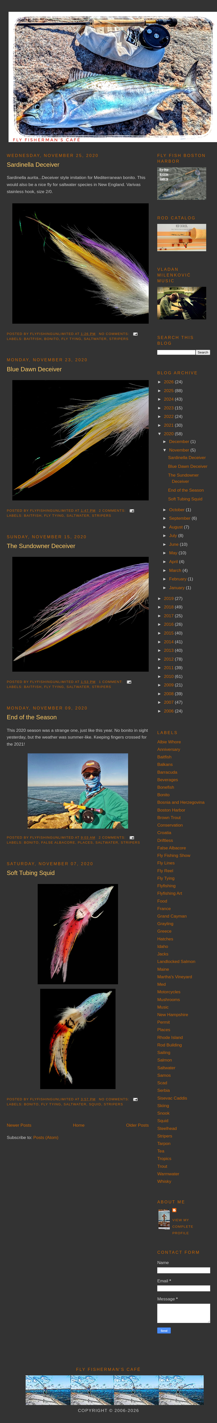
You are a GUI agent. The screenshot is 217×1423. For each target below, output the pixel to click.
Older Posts (137, 1125)
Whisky (164, 1181)
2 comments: (113, 510)
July (173, 535)
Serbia (163, 1090)
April (174, 561)
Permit (163, 1022)
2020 (169, 433)
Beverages (167, 779)
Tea (160, 1150)
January (177, 587)
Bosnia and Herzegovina (180, 802)
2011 (169, 667)
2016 (169, 624)
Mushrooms (168, 999)
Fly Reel (165, 870)
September (180, 518)
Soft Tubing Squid (31, 872)
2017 (169, 615)
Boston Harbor (171, 810)
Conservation (170, 825)
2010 (169, 676)
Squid (95, 1104)
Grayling (165, 923)
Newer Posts (19, 1125)
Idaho (162, 946)
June (174, 544)
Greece (164, 931)
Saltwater (95, 339)
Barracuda (167, 772)
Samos (164, 1075)
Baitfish (33, 339)
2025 (169, 390)
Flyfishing (166, 885)
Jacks (162, 953)
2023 (169, 407)
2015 (169, 633)
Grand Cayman (172, 916)
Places (85, 842)
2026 (169, 381)
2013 (169, 650)
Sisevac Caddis (172, 1098)
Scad (162, 1082)
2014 (169, 641)
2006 (169, 711)
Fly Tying (71, 339)
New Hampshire (172, 1014)
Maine (163, 969)
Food (162, 901)
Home (78, 1125)
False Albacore (58, 842)
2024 (169, 399)
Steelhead (167, 1128)
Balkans (165, 764)
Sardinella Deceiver (33, 164)
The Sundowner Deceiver (41, 546)
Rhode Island (170, 1037)
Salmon (164, 1059)
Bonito (51, 339)
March (176, 570)
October (177, 509)
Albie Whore (169, 741)
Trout (162, 1166)
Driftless (165, 840)
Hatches (165, 938)
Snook (163, 1113)
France (164, 908)
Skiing (163, 1105)
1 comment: (111, 682)
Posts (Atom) (46, 1137)
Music (163, 1007)
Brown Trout (169, 817)
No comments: (115, 334)
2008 (169, 693)
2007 (169, 702)
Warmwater (168, 1173)
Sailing (163, 1052)
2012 (169, 659)
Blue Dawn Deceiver (34, 369)
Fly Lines (166, 862)
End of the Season (32, 717)
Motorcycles (168, 991)
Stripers (119, 339)
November (180, 450)
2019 (169, 598)
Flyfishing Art (169, 893)
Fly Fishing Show (173, 855)
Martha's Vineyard (174, 976)
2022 (169, 416)
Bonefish (165, 787)
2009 (169, 684)
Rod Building (169, 1044)
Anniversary (168, 749)
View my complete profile (182, 1226)
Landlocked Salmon (176, 961)
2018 (169, 606)
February (178, 578)
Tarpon (164, 1143)
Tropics (164, 1158)
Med (161, 984)
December (180, 441)
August (176, 526)
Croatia (164, 832)
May (174, 552)
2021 (169, 425)
